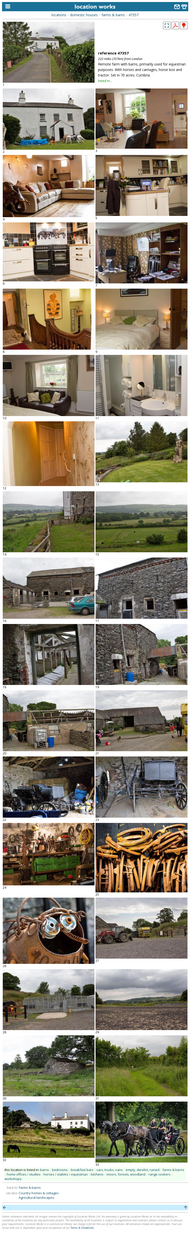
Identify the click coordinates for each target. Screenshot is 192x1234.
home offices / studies (23, 1174)
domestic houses (84, 14)
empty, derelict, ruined (143, 1170)
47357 (133, 14)
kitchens (97, 1174)
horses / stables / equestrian (66, 1174)
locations (59, 14)
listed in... (105, 80)
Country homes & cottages (39, 1193)
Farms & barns (30, 1187)
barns (44, 1170)
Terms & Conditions (82, 1228)
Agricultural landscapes (36, 1197)
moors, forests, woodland (126, 1174)
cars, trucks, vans (109, 1170)
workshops (13, 1179)
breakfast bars (82, 1170)
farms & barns (113, 14)
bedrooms (60, 1170)
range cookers (159, 1174)
